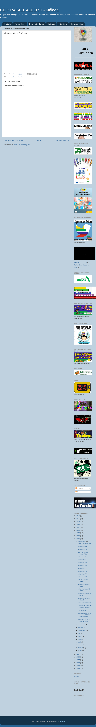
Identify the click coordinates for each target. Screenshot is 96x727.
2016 (78, 657)
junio (80, 636)
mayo (80, 639)
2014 (78, 663)
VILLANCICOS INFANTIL (83, 580)
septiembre (82, 630)
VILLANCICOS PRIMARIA (83, 553)
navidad (13, 77)
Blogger (62, 721)
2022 (78, 527)
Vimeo (76, 267)
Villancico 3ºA (82, 562)
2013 (78, 665)
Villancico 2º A (82, 568)
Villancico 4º (82, 557)
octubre (81, 627)
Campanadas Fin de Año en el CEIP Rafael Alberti (84, 614)
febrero (80, 648)
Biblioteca (51, 24)
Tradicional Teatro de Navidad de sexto (85, 606)
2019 (78, 536)
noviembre (82, 625)
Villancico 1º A (82, 574)
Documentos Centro (36, 24)
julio (79, 633)
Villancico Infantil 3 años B (84, 590)
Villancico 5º (82, 559)
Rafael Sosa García (80, 265)
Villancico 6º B (82, 546)
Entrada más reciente (13, 140)
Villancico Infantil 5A (84, 603)
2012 (78, 668)
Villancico (20, 77)
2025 (78, 519)
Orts (14, 74)
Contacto (7, 24)
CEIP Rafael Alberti (80, 263)
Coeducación (82, 610)
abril (79, 642)
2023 (78, 524)
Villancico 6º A (82, 549)
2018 (78, 539)
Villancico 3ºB (82, 565)
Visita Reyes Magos (84, 544)
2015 (78, 660)
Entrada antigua (62, 140)
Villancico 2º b (82, 571)
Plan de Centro (20, 24)
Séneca (76, 676)
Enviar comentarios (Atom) (22, 145)
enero (80, 650)
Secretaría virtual (77, 24)
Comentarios (80, 492)
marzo (80, 645)
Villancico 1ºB (82, 577)
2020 (78, 533)
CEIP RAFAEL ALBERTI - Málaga (29, 10)
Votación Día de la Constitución (84, 620)
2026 (78, 516)
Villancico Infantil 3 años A (84, 585)
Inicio (39, 140)
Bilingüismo (62, 24)
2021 (78, 530)
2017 (78, 654)
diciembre (81, 541)
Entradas (79, 488)
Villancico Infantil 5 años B (84, 599)
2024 (78, 521)
